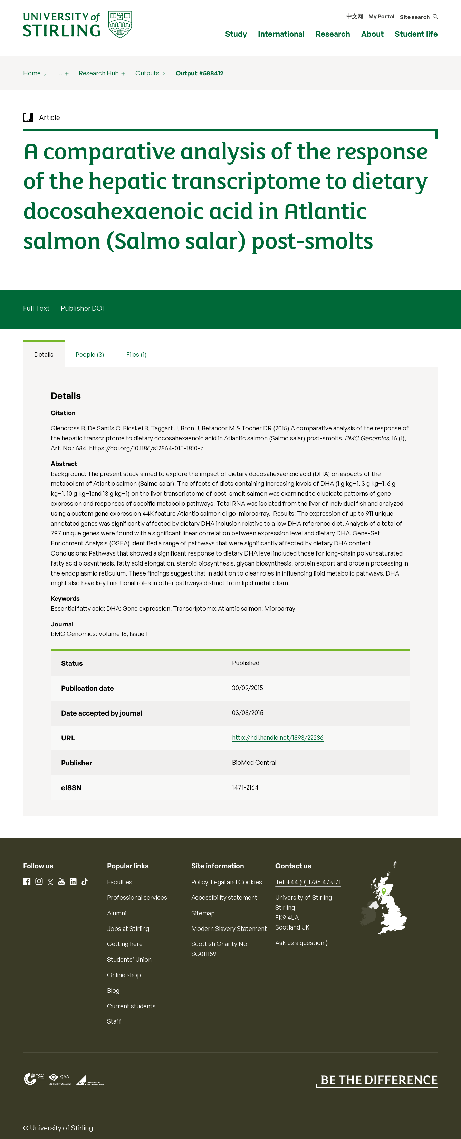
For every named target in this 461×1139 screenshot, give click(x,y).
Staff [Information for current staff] (114, 1021)
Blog (113, 990)
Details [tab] (44, 354)
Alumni (116, 913)
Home (32, 73)
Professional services (137, 897)
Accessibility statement (224, 897)
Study (236, 33)
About (372, 33)
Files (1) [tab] (136, 354)
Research (333, 33)
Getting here (125, 943)
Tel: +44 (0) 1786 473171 (308, 882)
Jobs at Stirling (128, 928)
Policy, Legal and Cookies (226, 882)
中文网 (354, 16)
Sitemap (203, 913)
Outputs (147, 73)
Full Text (36, 308)
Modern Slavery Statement (229, 928)
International (281, 33)
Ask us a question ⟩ (301, 942)
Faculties (119, 882)
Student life (416, 33)
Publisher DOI (82, 308)
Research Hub (99, 73)
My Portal (381, 16)
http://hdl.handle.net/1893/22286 (278, 737)
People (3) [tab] (90, 354)
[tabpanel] (230, 591)
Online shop (124, 975)
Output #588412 (199, 73)
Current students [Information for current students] (131, 1006)
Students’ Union (129, 959)
